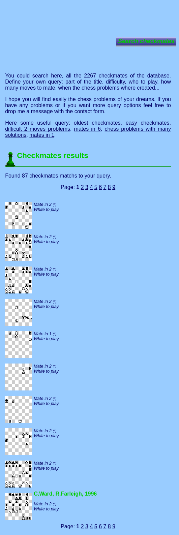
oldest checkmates (97, 123)
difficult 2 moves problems (37, 129)
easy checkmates (148, 123)
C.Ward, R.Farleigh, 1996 (65, 494)
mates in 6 (87, 129)
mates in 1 (41, 135)
